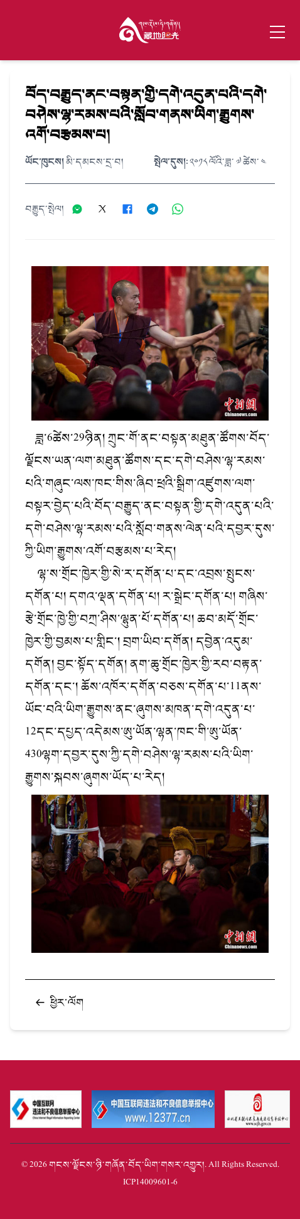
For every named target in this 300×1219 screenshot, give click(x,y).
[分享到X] (107, 209)
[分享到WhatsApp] (182, 209)
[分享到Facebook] (132, 209)
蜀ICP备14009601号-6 (150, 1182)
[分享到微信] (82, 209)
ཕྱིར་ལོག (59, 1002)
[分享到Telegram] (157, 209)
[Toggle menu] (277, 32)
